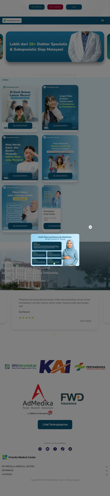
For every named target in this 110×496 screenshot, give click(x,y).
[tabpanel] (55, 250)
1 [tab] (54, 263)
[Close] (90, 227)
